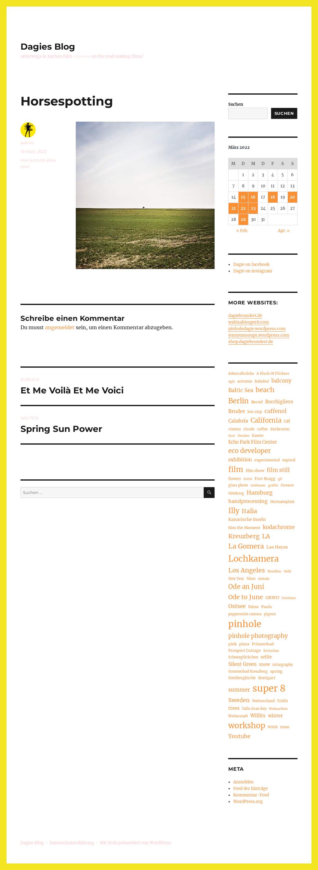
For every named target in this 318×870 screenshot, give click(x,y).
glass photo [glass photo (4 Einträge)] (238, 485)
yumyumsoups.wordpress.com (258, 335)
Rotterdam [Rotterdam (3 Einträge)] (271, 651)
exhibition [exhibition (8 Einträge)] (240, 460)
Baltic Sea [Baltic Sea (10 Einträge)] (240, 390)
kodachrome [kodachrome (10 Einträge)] (279, 527)
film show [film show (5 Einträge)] (255, 470)
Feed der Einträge (250, 788)
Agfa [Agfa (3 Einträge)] (231, 381)
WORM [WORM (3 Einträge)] (273, 727)
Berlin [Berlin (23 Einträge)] (238, 401)
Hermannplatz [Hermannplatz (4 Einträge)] (282, 502)
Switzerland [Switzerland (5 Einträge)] (263, 700)
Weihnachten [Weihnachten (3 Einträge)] (278, 709)
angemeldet (60, 327)
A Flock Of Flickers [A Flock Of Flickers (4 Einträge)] (273, 373)
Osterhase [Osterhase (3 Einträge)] (289, 598)
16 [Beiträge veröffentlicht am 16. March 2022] (253, 197)
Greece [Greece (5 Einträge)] (287, 485)
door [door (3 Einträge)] (231, 436)
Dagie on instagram (252, 271)
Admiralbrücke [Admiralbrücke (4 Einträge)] (241, 373)
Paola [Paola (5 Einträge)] (266, 606)
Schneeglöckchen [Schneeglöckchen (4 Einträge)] (243, 657)
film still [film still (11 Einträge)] (278, 470)
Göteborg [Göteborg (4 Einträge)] (236, 493)
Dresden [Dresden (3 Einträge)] (243, 436)
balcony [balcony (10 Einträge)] (281, 381)
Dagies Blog (47, 46)
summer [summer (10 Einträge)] (239, 690)
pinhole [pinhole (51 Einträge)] (244, 624)
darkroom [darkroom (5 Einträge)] (279, 429)
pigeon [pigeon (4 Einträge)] (270, 614)
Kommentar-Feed (251, 795)
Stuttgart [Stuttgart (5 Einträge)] (266, 677)
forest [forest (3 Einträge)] (247, 479)
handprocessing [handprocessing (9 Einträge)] (248, 501)
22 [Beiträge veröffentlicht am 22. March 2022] (243, 208)
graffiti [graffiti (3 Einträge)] (273, 485)
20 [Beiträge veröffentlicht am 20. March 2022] (292, 197)
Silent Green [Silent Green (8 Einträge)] (242, 664)
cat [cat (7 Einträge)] (287, 421)
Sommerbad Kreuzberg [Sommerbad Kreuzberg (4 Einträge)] (248, 671)
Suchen (235, 104)
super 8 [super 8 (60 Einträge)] (269, 688)
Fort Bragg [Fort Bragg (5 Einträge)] (265, 478)
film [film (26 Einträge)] (235, 469)
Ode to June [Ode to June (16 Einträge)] (245, 597)
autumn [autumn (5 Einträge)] (244, 381)
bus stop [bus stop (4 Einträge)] (255, 412)
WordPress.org (248, 801)
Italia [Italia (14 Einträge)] (249, 511)
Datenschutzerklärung (71, 842)
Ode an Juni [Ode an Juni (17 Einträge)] (246, 587)
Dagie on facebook (251, 264)
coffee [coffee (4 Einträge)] (262, 429)
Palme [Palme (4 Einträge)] (253, 607)
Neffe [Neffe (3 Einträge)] (287, 571)
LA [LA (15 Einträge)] (266, 536)
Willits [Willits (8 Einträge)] (258, 716)
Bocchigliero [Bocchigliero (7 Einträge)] (279, 402)
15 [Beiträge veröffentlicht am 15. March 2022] (243, 197)
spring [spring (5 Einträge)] (276, 671)
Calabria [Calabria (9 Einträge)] (238, 421)
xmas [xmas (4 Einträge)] (284, 727)
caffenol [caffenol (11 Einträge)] (276, 411)
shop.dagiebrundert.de (250, 341)
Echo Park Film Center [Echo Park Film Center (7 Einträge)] (252, 442)
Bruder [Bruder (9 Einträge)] (236, 411)
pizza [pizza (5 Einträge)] (244, 644)
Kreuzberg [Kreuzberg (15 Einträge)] (244, 536)
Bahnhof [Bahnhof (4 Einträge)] (262, 381)
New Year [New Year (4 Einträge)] (236, 578)
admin (27, 142)
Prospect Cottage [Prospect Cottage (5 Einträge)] (244, 650)
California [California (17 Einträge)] (266, 420)
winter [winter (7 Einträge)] (275, 716)
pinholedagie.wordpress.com (257, 328)
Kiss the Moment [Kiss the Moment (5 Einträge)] (244, 527)
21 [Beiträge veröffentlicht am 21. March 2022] (233, 208)
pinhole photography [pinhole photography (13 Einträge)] (258, 635)
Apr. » (284, 230)
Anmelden (243, 782)
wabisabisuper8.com (248, 322)
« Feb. (242, 230)
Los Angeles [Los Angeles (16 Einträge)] (246, 570)
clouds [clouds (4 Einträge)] (249, 429)
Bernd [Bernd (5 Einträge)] (257, 402)
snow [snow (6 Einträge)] (264, 664)
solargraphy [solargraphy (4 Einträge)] (282, 664)
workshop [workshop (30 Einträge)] (246, 725)
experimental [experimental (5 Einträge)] (267, 460)
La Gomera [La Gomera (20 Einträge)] (246, 546)
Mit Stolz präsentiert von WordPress (135, 842)
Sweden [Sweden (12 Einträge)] (239, 700)
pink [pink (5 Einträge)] (232, 644)
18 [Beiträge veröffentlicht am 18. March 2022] (272, 197)
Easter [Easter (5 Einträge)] (258, 435)
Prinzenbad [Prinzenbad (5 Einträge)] (263, 644)
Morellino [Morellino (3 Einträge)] (274, 571)
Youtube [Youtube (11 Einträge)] (239, 736)
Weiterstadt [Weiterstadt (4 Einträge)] (238, 716)
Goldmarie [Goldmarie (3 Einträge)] (258, 485)
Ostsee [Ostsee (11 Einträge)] (237, 606)
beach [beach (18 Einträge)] (265, 390)
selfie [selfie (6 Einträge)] (266, 657)
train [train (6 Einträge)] (282, 700)
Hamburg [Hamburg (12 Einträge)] (260, 492)
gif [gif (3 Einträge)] (280, 479)
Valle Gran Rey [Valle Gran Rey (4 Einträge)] (254, 708)
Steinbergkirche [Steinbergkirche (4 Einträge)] (242, 678)
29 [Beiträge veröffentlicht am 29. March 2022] (243, 219)
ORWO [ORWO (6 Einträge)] (272, 597)
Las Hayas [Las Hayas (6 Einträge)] (277, 547)
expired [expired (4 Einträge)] (288, 460)
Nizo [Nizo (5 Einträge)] (251, 578)
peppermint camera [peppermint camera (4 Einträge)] (244, 614)
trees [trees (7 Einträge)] (233, 708)
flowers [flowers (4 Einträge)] (234, 479)
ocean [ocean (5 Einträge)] (263, 578)
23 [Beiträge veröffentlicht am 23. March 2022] (253, 208)
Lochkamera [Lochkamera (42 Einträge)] (253, 559)
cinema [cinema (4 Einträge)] (234, 429)
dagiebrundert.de (245, 315)
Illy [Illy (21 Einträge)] (233, 511)
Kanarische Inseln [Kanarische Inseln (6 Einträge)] (247, 519)
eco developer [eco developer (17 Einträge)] (249, 451)
